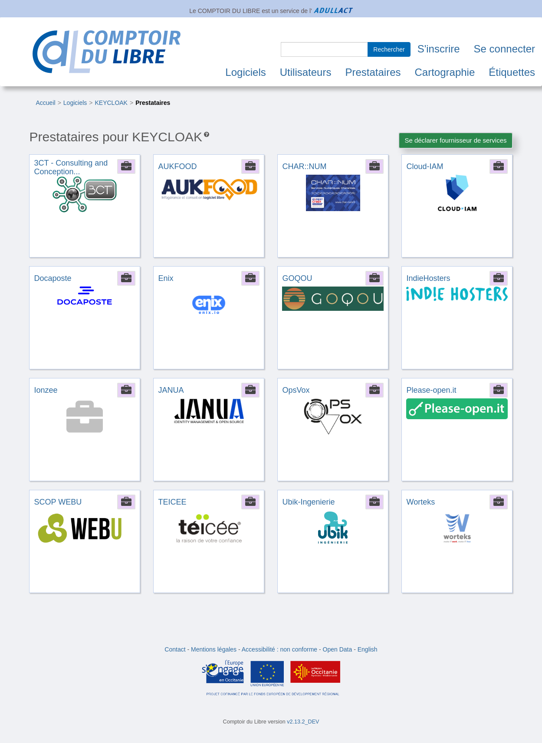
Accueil (45, 102)
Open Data (337, 649)
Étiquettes (512, 72)
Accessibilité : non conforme (279, 649)
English (368, 649)
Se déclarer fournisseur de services (455, 140)
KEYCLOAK (111, 102)
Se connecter (504, 49)
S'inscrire (438, 49)
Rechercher (388, 49)
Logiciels (245, 72)
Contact (174, 649)
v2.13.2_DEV (303, 722)
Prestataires (373, 72)
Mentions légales (214, 649)
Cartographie (445, 72)
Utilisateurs (306, 72)
